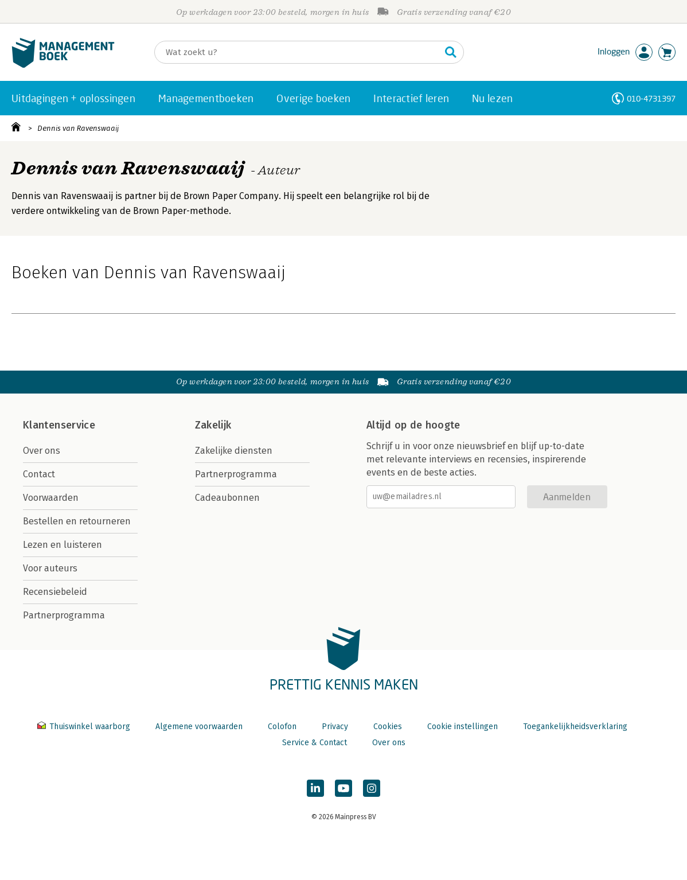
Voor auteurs (50, 568)
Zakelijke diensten (233, 450)
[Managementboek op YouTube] (343, 788)
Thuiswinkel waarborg (84, 726)
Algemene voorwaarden (199, 726)
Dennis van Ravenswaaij (78, 128)
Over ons (41, 450)
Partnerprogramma (64, 615)
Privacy (335, 726)
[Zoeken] (297, 52)
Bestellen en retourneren (77, 521)
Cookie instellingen (462, 726)
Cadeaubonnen (227, 497)
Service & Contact (314, 742)
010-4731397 (651, 98)
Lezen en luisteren (62, 544)
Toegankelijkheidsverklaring (575, 726)
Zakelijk (213, 425)
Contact (39, 474)
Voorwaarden (51, 497)
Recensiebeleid (55, 591)
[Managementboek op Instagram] (371, 788)
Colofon (282, 726)
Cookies (387, 726)
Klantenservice (59, 425)
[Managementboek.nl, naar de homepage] (63, 65)
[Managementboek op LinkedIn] (315, 788)
